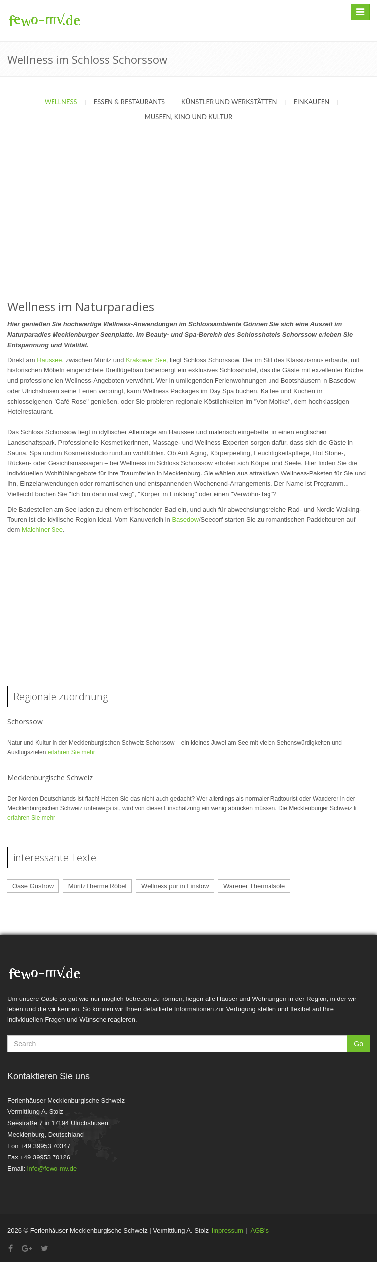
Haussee (49, 360)
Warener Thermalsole (254, 886)
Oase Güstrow (33, 886)
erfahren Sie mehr (71, 752)
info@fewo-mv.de (52, 1168)
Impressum (227, 1230)
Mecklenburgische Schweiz (50, 777)
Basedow (185, 519)
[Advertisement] (188, 221)
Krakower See (146, 360)
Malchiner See (42, 529)
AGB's (260, 1230)
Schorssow (25, 721)
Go (358, 1044)
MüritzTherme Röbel (97, 886)
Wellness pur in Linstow (175, 886)
